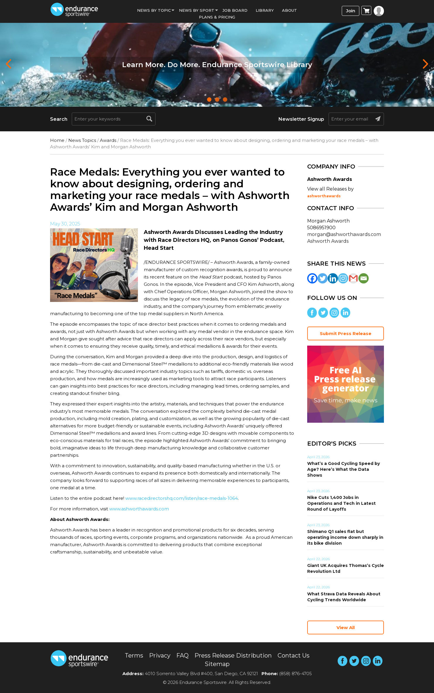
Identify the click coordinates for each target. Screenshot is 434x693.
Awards (108, 140)
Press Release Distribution (233, 655)
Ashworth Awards (327, 241)
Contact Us (294, 655)
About (289, 10)
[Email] (363, 278)
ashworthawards (324, 196)
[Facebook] (312, 278)
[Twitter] (322, 278)
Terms (134, 655)
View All (345, 627)
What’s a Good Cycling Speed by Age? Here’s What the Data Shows (343, 469)
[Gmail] (353, 278)
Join (350, 10)
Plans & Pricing (217, 17)
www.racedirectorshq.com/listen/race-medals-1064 (181, 498)
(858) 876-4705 (295, 673)
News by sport (196, 10)
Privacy (159, 655)
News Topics (82, 140)
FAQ (182, 655)
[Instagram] (343, 278)
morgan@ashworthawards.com (344, 234)
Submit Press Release (345, 333)
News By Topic (154, 10)
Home (57, 140)
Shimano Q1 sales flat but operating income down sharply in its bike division (345, 537)
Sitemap (217, 663)
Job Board (235, 10)
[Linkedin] (333, 278)
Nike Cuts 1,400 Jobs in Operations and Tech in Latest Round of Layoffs (341, 503)
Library (265, 10)
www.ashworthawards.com (139, 509)
